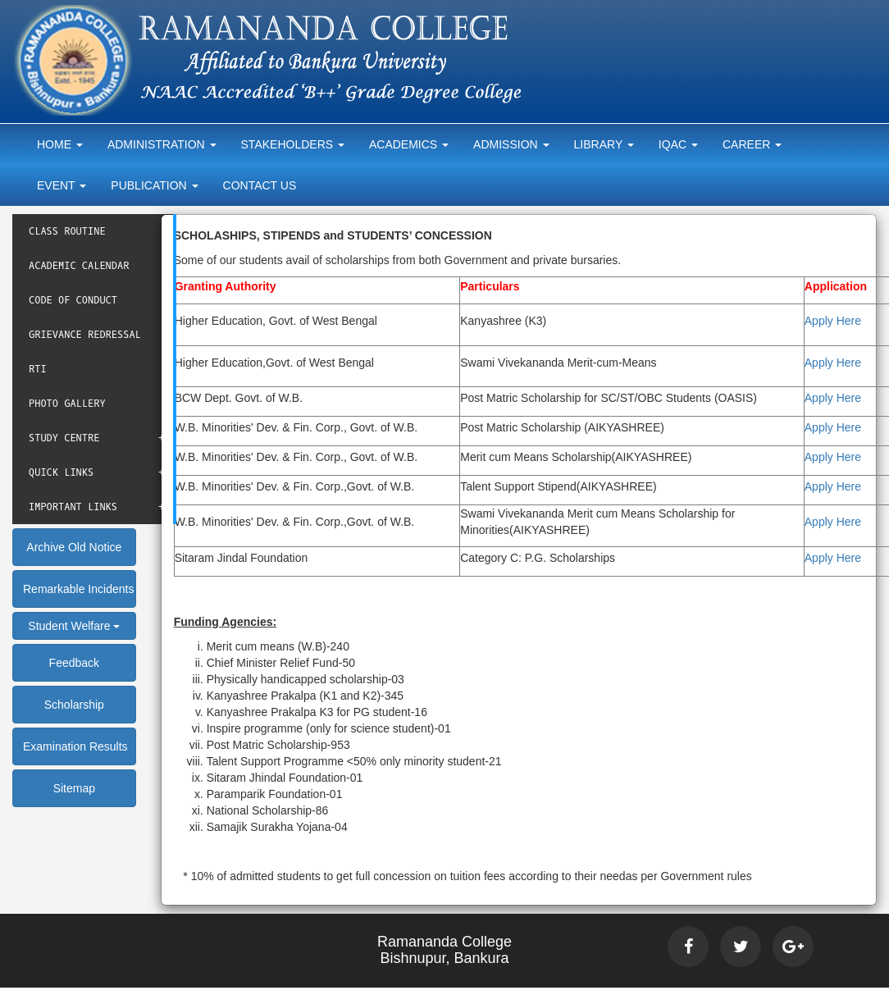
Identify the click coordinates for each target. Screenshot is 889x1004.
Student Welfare (74, 625)
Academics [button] (409, 144)
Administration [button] (162, 144)
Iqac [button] (678, 144)
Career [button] (752, 144)
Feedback (74, 662)
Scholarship (74, 704)
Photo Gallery (67, 403)
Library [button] (604, 144)
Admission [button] (511, 144)
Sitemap (74, 788)
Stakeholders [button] (292, 144)
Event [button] (61, 185)
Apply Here (833, 320)
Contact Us (260, 185)
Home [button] (60, 144)
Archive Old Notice (73, 547)
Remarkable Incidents (78, 589)
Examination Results (75, 746)
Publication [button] (154, 185)
